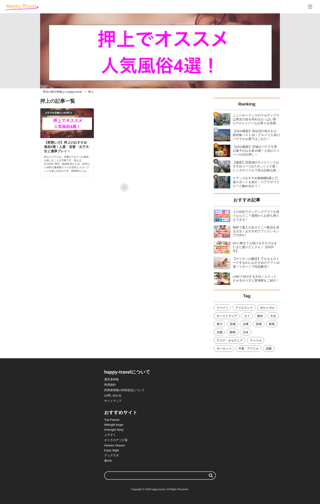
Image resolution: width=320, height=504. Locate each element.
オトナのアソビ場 (115, 440)
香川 (219, 324)
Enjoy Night (111, 450)
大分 (273, 316)
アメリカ (255, 340)
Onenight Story (113, 429)
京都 (219, 332)
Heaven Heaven (114, 445)
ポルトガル (267, 307)
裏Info (108, 460)
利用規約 (110, 384)
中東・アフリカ (248, 348)
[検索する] (211, 475)
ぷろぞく (110, 434)
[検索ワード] (160, 475)
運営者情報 (111, 379)
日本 (245, 332)
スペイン (222, 307)
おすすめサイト (120, 412)
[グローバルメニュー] (310, 7)
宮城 (232, 324)
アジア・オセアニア (230, 340)
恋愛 (269, 348)
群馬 (272, 324)
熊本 (260, 316)
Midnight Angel (113, 424)
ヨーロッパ (224, 348)
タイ (247, 316)
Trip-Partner (111, 419)
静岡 (232, 332)
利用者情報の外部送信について (124, 390)
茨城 (258, 324)
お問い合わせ (113, 395)
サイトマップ (113, 400)
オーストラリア (227, 316)
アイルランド (244, 307)
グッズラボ (111, 455)
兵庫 (245, 324)
